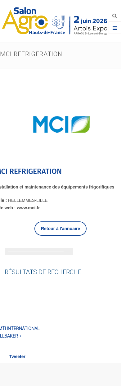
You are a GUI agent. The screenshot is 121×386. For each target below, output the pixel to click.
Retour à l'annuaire (60, 228)
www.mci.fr (28, 207)
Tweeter (17, 356)
